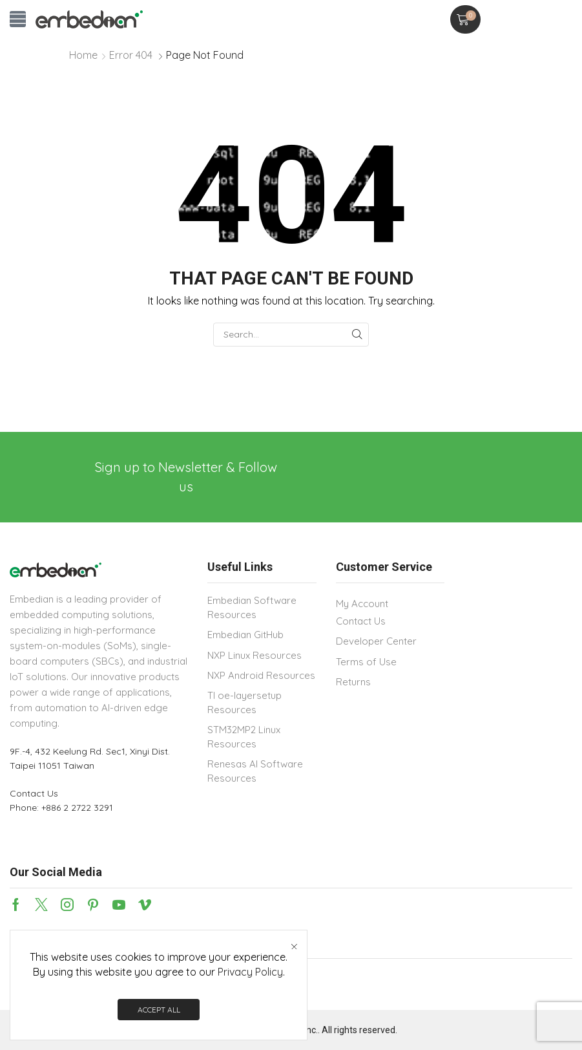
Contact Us (34, 793)
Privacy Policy (250, 971)
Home (83, 54)
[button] (18, 19)
